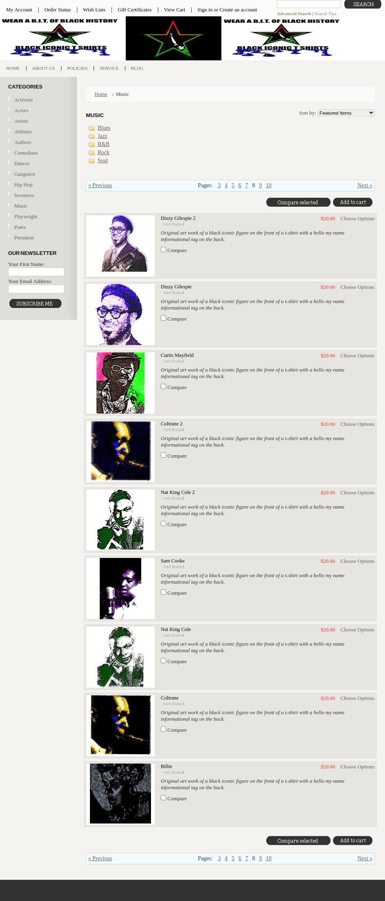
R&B (103, 144)
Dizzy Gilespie (176, 287)
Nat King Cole (176, 629)
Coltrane (170, 698)
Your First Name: (26, 264)
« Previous (100, 185)
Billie (166, 766)
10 (268, 185)
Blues (104, 128)
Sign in (204, 10)
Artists (21, 121)
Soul (103, 160)
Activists (23, 100)
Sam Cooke (173, 561)
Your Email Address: (30, 281)
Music (37, 206)
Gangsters (24, 174)
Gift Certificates (135, 10)
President (24, 238)
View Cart (175, 10)
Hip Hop (23, 185)
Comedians (26, 153)
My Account (19, 10)
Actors (21, 110)
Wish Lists (94, 10)
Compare (177, 250)
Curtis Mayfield (177, 355)
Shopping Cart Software (248, 893)
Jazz (102, 136)
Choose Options (357, 218)
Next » (364, 185)
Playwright (25, 216)
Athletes (23, 131)
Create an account (238, 10)
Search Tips (325, 13)
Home (100, 94)
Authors (22, 142)
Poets (20, 227)
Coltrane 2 (171, 424)
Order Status (57, 10)
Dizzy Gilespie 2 (178, 218)
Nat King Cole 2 (178, 492)
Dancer (21, 163)
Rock (103, 152)
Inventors (24, 195)
